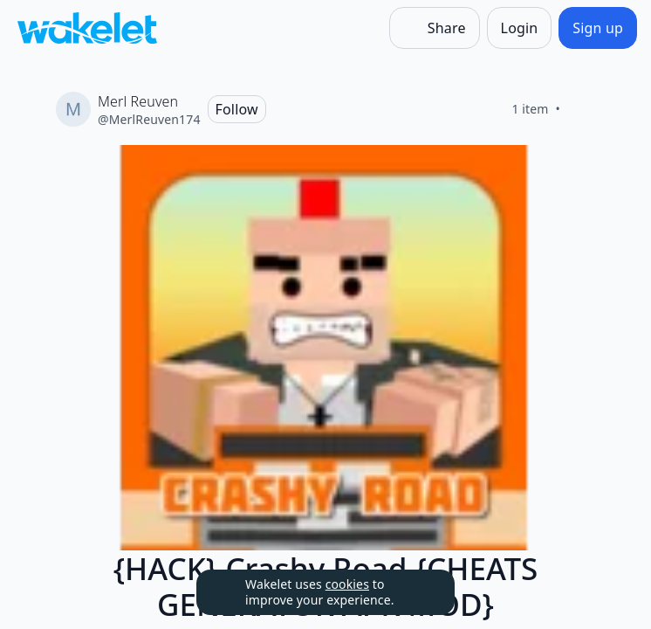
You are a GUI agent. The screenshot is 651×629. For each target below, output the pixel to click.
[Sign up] (597, 28)
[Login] (519, 28)
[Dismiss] (420, 592)
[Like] (581, 109)
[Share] (434, 28)
